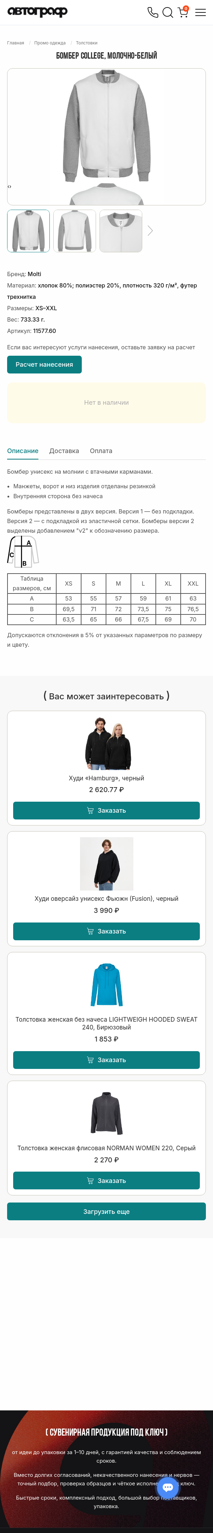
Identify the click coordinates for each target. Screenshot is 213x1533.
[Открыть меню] (200, 12)
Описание (22, 450)
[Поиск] (168, 12)
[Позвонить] (153, 12)
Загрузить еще (106, 1211)
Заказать (106, 810)
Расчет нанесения (44, 364)
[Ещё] (150, 231)
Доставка (64, 450)
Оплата (101, 450)
